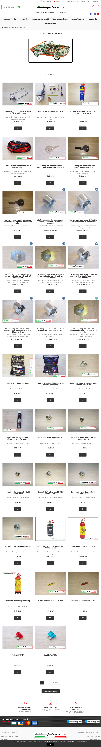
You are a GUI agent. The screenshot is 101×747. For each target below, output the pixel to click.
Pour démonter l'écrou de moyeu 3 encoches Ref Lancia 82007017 (18, 336)
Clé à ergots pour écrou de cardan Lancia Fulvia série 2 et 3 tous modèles (50, 221)
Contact (5, 740)
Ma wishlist (58, 1)
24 (86, 230)
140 (50, 394)
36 (83, 557)
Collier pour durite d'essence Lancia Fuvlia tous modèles (83, 384)
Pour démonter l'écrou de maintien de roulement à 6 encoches (83, 336)
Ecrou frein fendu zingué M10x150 (50, 438)
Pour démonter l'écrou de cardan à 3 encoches (50, 227)
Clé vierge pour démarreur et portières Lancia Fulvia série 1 (83, 166)
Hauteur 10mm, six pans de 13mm (83, 498)
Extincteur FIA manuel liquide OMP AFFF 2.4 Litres (50, 547)
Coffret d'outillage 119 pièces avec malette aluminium (50, 384)
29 (53, 230)
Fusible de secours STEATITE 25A (83, 601)
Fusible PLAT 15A (50, 655)
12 (83, 122)
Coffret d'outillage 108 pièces (18, 383)
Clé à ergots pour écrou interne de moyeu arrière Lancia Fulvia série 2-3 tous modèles (18, 330)
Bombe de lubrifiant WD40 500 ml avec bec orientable (83, 112)
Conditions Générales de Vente (88, 733)
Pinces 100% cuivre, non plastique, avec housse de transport (17, 172)
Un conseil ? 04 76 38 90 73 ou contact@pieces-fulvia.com (50, 707)
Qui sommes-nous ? (9, 733)
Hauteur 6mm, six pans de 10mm (83, 443)
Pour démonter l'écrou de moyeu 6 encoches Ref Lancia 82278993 (50, 281)
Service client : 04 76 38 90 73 (75, 1)
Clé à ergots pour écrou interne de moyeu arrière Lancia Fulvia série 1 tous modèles (83, 276)
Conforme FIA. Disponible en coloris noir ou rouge (50, 553)
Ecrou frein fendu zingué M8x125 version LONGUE (83, 493)
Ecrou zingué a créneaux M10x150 (17, 546)
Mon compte (46, 1)
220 (50, 122)
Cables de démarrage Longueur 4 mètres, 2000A (18, 166)
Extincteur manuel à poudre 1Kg (83, 546)
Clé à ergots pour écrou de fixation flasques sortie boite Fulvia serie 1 (83, 221)
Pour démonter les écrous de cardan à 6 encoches (50, 336)
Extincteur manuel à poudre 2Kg (17, 601)
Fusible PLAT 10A (18, 655)
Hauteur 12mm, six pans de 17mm (17, 552)
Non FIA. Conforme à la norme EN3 (83, 552)
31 (20, 339)
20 (18, 122)
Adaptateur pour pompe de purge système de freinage (18, 112)
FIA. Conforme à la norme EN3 (18, 606)
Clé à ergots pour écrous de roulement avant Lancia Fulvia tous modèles (83, 330)
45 (46, 230)
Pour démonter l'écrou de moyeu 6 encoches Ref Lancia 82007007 (83, 281)
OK (50, 744)
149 (50, 557)
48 (79, 285)
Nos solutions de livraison (10, 736)
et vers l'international (25, 707)
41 (18, 176)
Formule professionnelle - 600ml (18, 443)
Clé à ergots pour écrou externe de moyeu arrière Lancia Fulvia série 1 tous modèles (17, 276)
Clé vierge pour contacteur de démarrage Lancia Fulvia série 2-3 (50, 166)
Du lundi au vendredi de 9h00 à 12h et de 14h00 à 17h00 (76, 708)
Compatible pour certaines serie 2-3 (17, 226)
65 (18, 611)
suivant (56, 683)
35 (79, 230)
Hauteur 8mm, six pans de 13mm (50, 498)
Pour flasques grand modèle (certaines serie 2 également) (83, 227)
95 (18, 394)
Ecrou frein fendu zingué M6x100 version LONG (18, 493)
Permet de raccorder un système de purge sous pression (17, 118)
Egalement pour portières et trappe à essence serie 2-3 (83, 172)
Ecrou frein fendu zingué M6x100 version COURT (83, 438)
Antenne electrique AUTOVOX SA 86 (50, 112)
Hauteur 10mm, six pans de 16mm (50, 443)
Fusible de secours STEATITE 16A (50, 601)
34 (86, 285)
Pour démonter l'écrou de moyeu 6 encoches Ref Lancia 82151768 (18, 281)
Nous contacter (93, 1)
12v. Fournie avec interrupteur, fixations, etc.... (50, 118)
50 (13, 285)
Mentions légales (93, 736)
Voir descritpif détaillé (17, 389)
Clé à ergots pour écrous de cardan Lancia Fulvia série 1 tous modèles (50, 330)
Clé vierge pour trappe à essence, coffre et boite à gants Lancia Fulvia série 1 (18, 221)
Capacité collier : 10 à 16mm (83, 389)
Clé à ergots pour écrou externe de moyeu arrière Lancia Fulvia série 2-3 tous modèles (50, 276)
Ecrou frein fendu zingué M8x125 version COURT (50, 493)
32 (53, 339)
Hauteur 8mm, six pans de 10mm (18, 498)
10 (50, 176)
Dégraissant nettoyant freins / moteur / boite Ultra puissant (18, 438)
